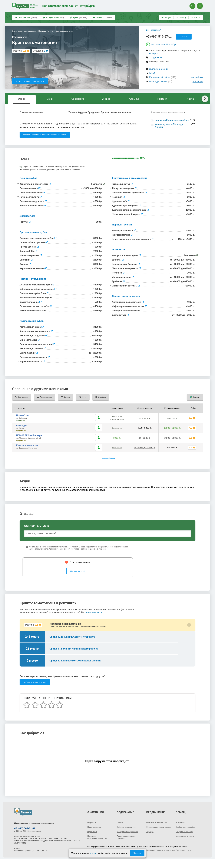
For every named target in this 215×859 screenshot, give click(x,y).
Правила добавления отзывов (127, 835)
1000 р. (115, 438)
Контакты (180, 821)
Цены (78, 17)
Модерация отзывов (186, 834)
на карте (153, 53)
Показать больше (107, 457)
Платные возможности (157, 821)
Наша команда (94, 825)
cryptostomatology (158, 69)
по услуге (166, 17)
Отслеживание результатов (153, 826)
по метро (195, 17)
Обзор (21, 98)
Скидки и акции (53, 17)
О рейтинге (92, 830)
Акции (106, 98)
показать (184, 37)
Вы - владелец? (153, 30)
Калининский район (159, 77)
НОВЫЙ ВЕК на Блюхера (29, 435)
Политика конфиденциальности (98, 835)
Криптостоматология (27, 445)
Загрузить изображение (128, 830)
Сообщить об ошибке (186, 825)
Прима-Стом (22, 415)
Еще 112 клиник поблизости (30, 81)
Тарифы (150, 832)
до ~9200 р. (143, 438)
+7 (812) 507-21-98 (24, 827)
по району (181, 17)
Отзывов (39, 50)
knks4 (152, 73)
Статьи (120, 821)
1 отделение (155, 57)
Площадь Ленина (158, 81)
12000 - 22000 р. (171, 428)
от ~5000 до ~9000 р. (143, 447)
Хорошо (137, 853)
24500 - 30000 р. (171, 438)
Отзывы (102, 17)
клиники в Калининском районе (172, 120)
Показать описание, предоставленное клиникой (44, 135)
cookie (92, 853)
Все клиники (26, 17)
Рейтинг (162, 98)
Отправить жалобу (185, 830)
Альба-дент (22, 425)
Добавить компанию (127, 825)
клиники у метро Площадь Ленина (169, 125)
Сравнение (77, 98)
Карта (190, 98)
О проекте (92, 821)
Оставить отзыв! (77, 569)
